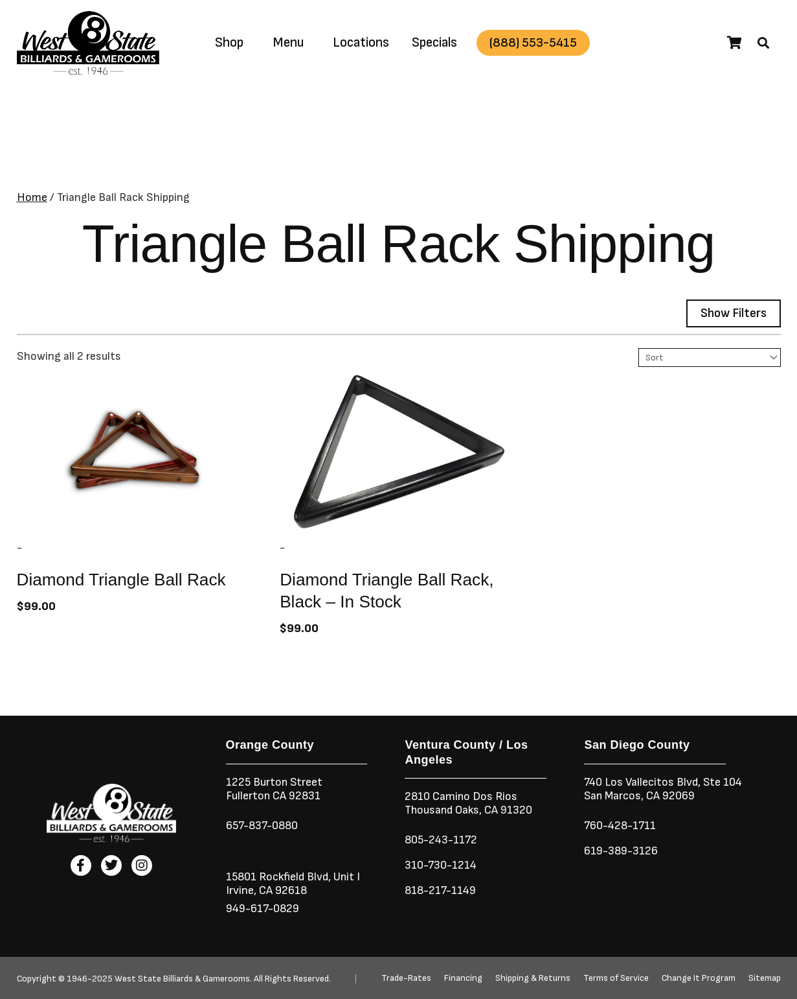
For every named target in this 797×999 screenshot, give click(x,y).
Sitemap (764, 978)
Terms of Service (616, 978)
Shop (229, 42)
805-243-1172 (441, 840)
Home (32, 197)
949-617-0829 (263, 908)
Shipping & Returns (532, 978)
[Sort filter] (710, 357)
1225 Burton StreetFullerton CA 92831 (275, 789)
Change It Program (698, 978)
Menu (288, 42)
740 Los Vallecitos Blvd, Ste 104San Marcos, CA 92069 (664, 789)
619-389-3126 (621, 851)
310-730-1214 (441, 865)
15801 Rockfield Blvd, (279, 877)
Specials (434, 42)
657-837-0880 (263, 825)
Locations (361, 42)
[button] (763, 43)
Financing (463, 978)
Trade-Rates (406, 978)
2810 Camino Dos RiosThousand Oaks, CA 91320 (469, 803)
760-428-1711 (622, 825)
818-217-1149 (441, 890)
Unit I (347, 877)
